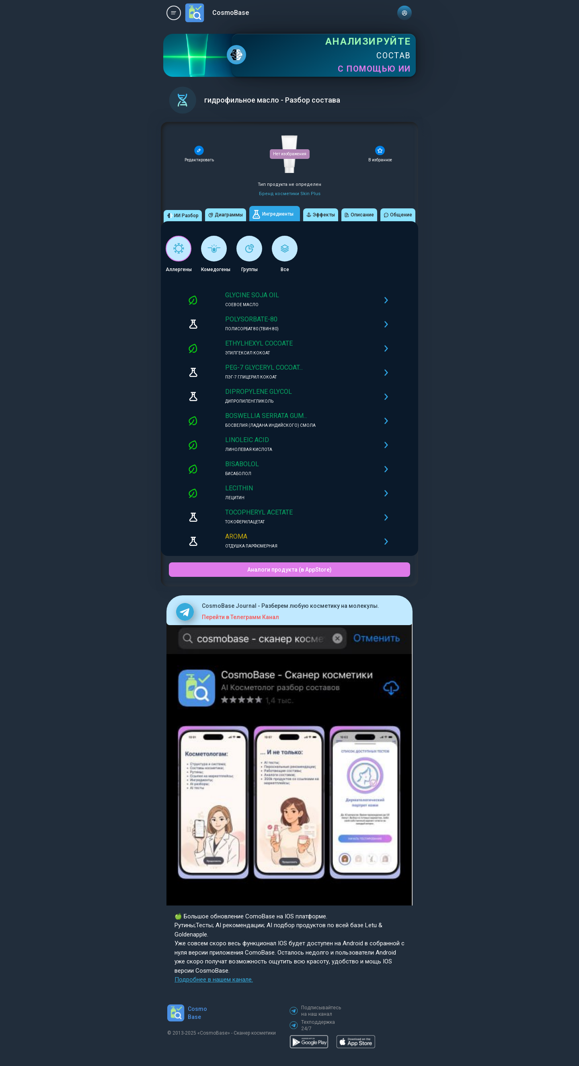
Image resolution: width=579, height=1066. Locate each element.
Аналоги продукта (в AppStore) (289, 569)
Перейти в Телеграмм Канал (240, 617)
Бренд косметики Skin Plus (289, 193)
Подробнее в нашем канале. (214, 979)
